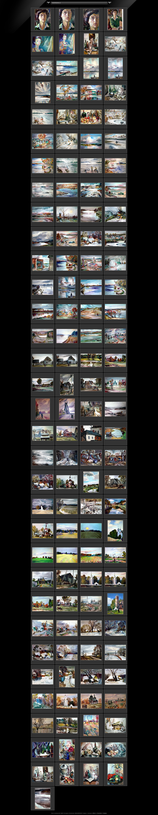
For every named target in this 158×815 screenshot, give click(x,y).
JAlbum (94, 813)
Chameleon (99, 813)
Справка (105, 813)
